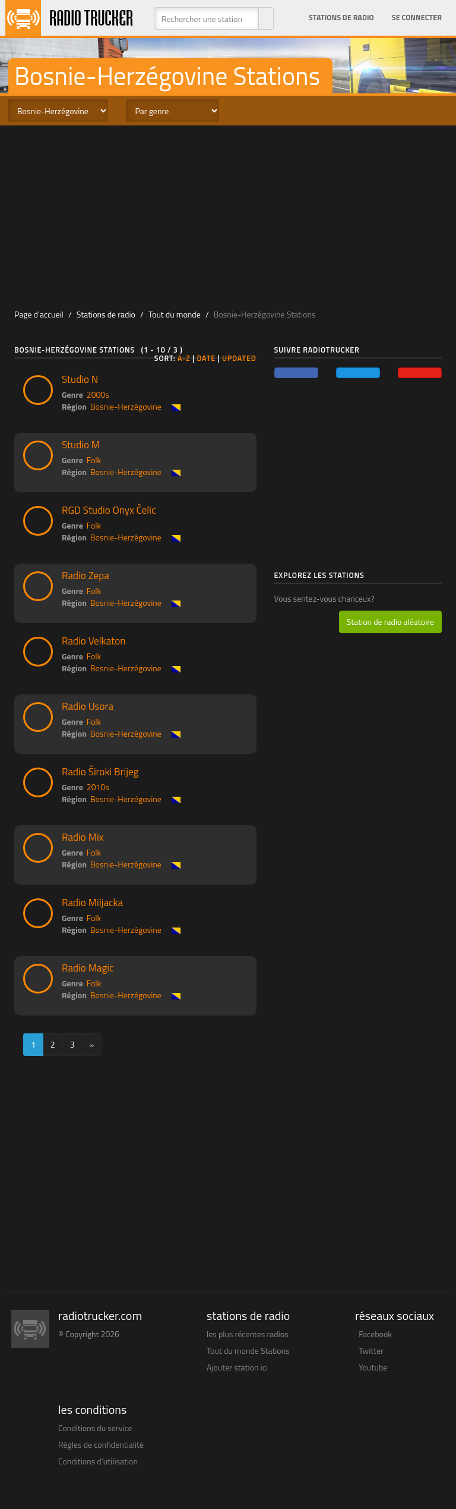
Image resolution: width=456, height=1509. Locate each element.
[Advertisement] (228, 214)
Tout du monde (174, 314)
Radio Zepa (85, 575)
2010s (98, 787)
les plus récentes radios (248, 1334)
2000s (98, 394)
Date (206, 358)
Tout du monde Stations (248, 1350)
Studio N (80, 379)
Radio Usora (87, 706)
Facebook (375, 1334)
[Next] (92, 1044)
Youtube (373, 1367)
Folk (94, 460)
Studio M (81, 444)
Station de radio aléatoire (390, 621)
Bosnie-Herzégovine (126, 406)
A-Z (184, 358)
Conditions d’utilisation (98, 1461)
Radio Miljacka (92, 902)
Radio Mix (82, 837)
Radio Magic (88, 968)
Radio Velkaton (93, 641)
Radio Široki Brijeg (100, 771)
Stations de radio (341, 17)
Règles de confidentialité (101, 1444)
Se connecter (417, 17)
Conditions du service (95, 1428)
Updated (239, 358)
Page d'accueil (39, 314)
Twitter (371, 1350)
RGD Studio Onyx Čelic (109, 510)
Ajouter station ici (237, 1367)
